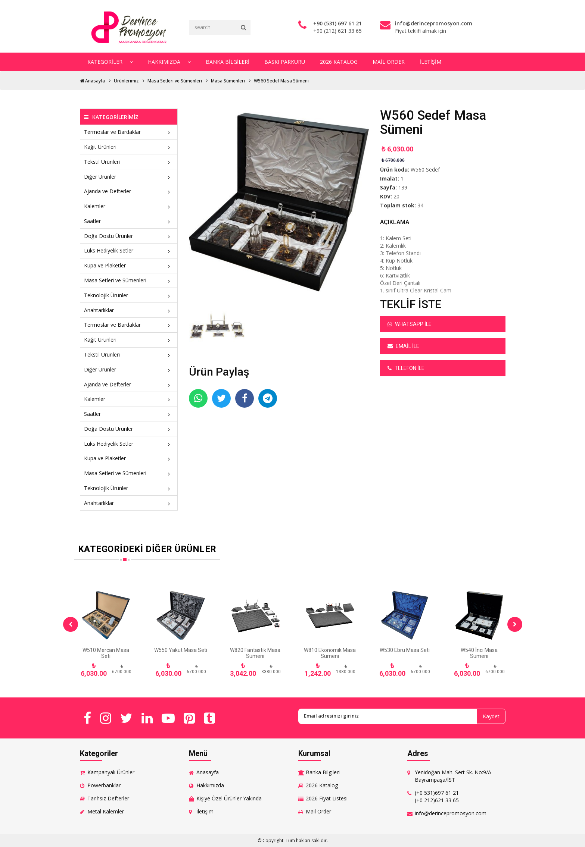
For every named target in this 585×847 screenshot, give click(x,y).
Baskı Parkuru (284, 61)
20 (396, 196)
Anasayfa (92, 81)
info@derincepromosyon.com (450, 813)
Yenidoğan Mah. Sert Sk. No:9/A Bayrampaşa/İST (453, 776)
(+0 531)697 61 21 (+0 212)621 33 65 (437, 796)
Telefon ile (406, 368)
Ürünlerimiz (126, 81)
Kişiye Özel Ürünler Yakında (229, 798)
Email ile (403, 346)
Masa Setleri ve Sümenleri (174, 81)
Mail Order (389, 61)
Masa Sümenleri (228, 81)
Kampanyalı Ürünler (110, 772)
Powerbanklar (104, 785)
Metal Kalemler (105, 811)
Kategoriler (110, 61)
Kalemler (129, 206)
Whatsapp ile (410, 324)
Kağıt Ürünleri (129, 146)
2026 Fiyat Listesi (327, 798)
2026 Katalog (339, 61)
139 (402, 187)
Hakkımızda (169, 61)
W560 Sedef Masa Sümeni (281, 81)
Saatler (129, 221)
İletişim (430, 61)
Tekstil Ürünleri (129, 161)
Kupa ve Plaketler (129, 265)
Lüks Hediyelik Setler (129, 250)
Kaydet (491, 716)
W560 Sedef (425, 169)
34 (420, 205)
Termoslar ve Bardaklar (129, 131)
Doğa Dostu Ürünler (129, 235)
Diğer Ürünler (129, 176)
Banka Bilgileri (227, 61)
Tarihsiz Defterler (108, 798)
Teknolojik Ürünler (129, 295)
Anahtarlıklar (129, 310)
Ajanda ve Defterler (129, 191)
